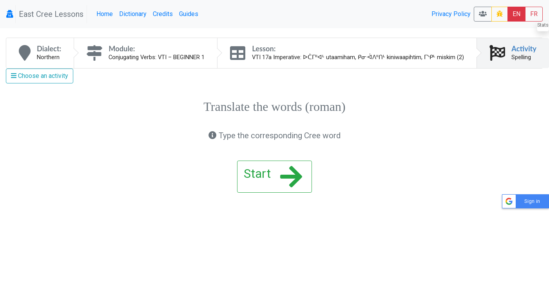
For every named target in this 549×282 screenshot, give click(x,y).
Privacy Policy (451, 14)
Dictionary (133, 14)
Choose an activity (39, 76)
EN (516, 14)
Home (104, 14)
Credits (163, 14)
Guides (188, 14)
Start (273, 176)
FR (534, 14)
